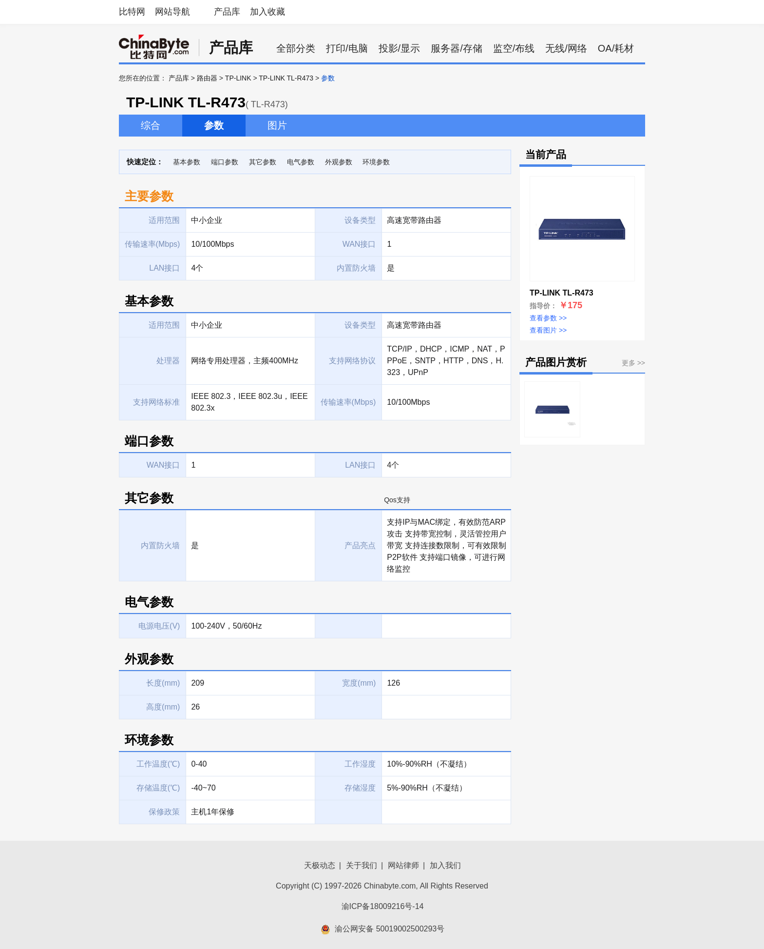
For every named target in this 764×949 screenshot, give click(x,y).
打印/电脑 (347, 48)
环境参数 (376, 162)
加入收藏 (267, 12)
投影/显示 (399, 48)
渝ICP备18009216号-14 (383, 906)
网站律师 (403, 865)
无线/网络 (566, 48)
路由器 (207, 78)
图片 (277, 125)
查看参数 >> (548, 318)
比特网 (132, 12)
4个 (393, 465)
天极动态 (319, 865)
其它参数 (262, 162)
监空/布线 (514, 48)
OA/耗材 (616, 48)
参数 (214, 125)
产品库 (227, 12)
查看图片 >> (548, 330)
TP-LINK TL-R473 (286, 78)
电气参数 (300, 162)
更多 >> (633, 363)
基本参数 (186, 162)
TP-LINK (238, 78)
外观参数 (338, 162)
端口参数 (224, 162)
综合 (150, 125)
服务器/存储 (456, 48)
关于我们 (361, 865)
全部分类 (295, 48)
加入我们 (445, 865)
